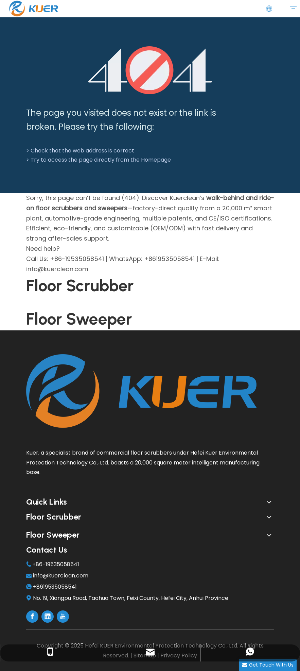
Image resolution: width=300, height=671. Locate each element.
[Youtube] (63, 616)
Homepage (156, 160)
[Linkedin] (47, 616)
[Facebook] (32, 616)
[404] (150, 70)
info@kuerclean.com (60, 575)
